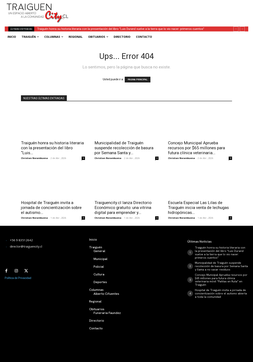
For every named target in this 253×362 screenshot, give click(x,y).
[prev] (235, 28)
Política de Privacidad (18, 278)
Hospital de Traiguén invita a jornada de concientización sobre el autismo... (51, 207)
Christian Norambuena (34, 158)
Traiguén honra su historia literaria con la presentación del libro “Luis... (52, 148)
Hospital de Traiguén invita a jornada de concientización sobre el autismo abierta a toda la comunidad (221, 293)
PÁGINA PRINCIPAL (137, 79)
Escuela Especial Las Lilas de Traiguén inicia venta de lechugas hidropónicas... (198, 207)
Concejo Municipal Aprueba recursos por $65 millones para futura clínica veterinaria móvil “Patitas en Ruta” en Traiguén (221, 279)
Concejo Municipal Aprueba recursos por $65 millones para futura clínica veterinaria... (196, 148)
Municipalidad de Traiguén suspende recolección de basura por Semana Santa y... (123, 148)
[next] (242, 28)
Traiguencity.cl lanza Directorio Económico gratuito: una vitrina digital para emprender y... (123, 207)
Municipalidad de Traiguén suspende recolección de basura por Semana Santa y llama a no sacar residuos (221, 266)
